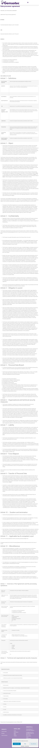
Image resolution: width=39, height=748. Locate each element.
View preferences (33, 743)
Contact (15, 735)
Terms (27, 737)
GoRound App (4, 731)
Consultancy (16, 732)
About (15, 734)
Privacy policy (28, 735)
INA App (3, 733)
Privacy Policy (27, 746)
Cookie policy (23, 746)
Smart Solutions (4, 735)
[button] (28, 2)
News (15, 733)
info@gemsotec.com (30, 732)
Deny (25, 743)
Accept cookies (16, 743)
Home (15, 730)
